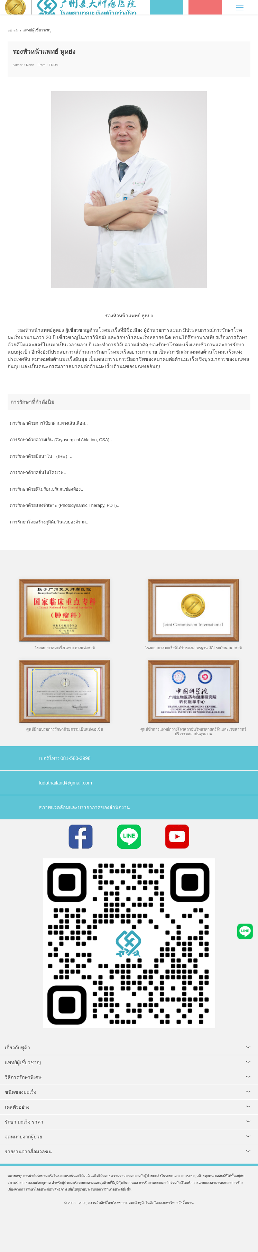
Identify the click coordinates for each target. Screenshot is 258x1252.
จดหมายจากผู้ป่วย (23, 1136)
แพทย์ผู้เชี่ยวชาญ (23, 1062)
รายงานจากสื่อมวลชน (28, 1151)
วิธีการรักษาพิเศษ (23, 1077)
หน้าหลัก (13, 30)
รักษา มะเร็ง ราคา (24, 1122)
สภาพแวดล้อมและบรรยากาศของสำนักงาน (84, 807)
